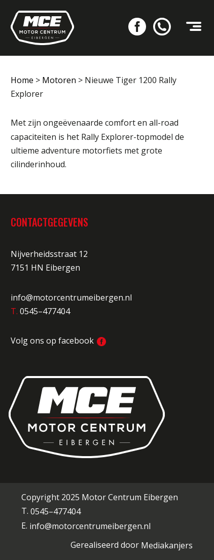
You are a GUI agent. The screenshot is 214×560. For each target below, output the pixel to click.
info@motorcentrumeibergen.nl (71, 297)
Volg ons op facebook (58, 340)
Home (22, 80)
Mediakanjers (167, 545)
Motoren (59, 80)
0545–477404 (55, 511)
